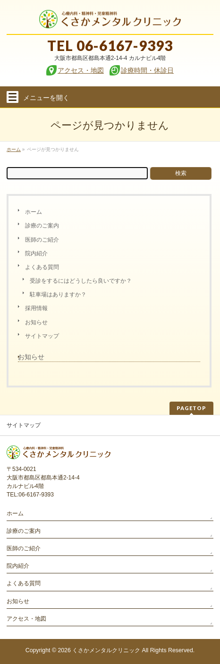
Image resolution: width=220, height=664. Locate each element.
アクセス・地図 (26, 618)
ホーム (33, 212)
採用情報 (36, 308)
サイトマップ (42, 336)
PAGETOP (191, 408)
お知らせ (36, 322)
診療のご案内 (42, 225)
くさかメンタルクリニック (106, 650)
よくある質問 (42, 267)
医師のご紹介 (42, 239)
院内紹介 (36, 253)
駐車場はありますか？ (58, 294)
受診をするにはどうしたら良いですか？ (81, 280)
